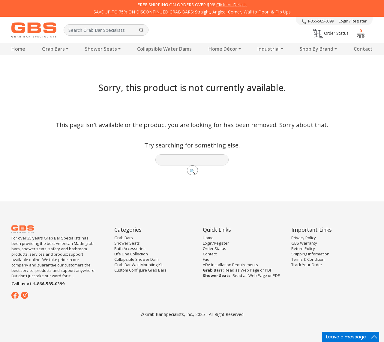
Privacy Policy (303, 237)
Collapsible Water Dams (164, 49)
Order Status (331, 33)
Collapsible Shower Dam (136, 259)
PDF (268, 270)
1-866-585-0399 (318, 21)
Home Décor (222, 49)
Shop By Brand (316, 49)
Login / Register (353, 21)
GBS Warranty (304, 243)
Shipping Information (310, 254)
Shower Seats (101, 49)
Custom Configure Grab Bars (140, 270)
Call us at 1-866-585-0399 (37, 284)
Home (18, 49)
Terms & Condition (308, 259)
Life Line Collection (131, 254)
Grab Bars (53, 49)
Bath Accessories (130, 248)
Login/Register (216, 243)
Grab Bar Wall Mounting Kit (138, 264)
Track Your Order (306, 264)
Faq (206, 259)
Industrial (268, 49)
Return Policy (303, 248)
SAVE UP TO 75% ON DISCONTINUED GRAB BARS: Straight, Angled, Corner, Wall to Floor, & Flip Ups (192, 12)
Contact (363, 49)
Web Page (250, 270)
